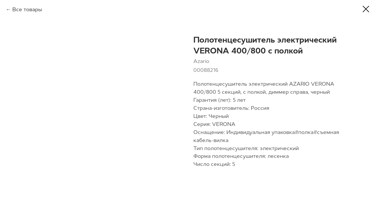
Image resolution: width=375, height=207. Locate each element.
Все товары (27, 9)
